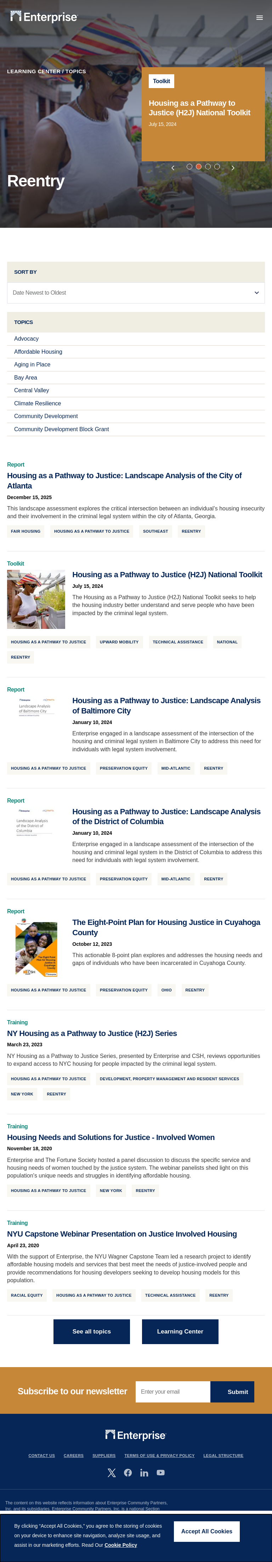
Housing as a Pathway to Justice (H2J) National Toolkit (199, 108)
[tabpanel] (203, 114)
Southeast (155, 537)
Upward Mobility (119, 648)
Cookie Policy (120, 1545)
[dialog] (136, 1538)
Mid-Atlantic (176, 774)
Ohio (167, 996)
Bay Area (25, 383)
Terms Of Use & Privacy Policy (160, 1461)
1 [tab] (190, 167)
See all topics (92, 1337)
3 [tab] (208, 167)
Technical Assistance (178, 648)
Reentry (191, 537)
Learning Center (34, 71)
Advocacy (26, 345)
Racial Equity (27, 1301)
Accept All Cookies (206, 1531)
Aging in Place (32, 371)
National (227, 648)
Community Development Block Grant (61, 435)
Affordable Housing (38, 357)
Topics (76, 71)
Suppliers (103, 1461)
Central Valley (31, 396)
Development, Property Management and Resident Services (169, 1084)
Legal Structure (224, 1461)
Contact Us (42, 1461)
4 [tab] (218, 167)
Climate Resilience (37, 409)
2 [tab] (199, 167)
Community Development (46, 422)
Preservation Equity (124, 774)
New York (22, 1100)
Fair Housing (25, 537)
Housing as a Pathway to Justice (92, 537)
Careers (74, 1461)
